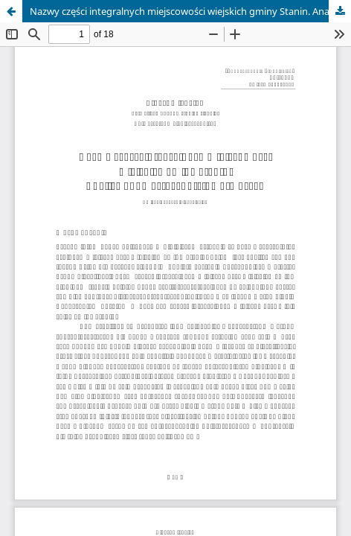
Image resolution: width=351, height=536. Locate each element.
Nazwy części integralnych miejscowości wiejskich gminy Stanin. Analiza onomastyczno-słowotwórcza (190, 11)
